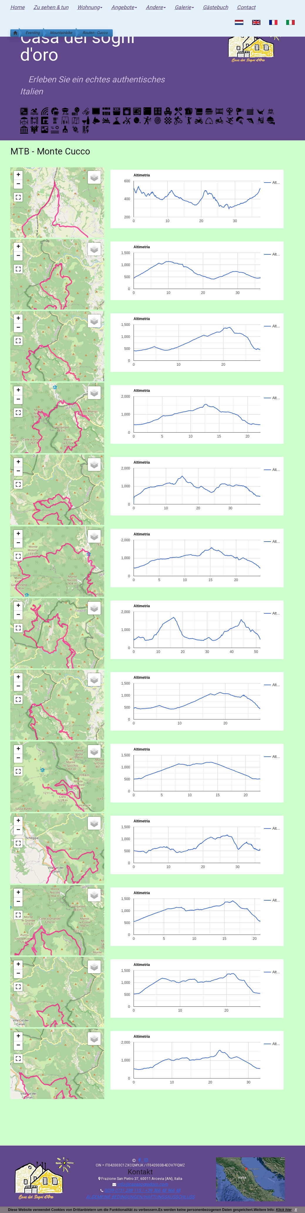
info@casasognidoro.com (142, 1184)
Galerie (184, 7)
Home (17, 7)
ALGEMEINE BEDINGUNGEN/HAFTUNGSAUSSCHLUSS (140, 1197)
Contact (246, 7)
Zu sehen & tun (50, 7)
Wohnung (89, 7)
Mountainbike (61, 32)
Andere (156, 7)
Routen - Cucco (94, 32)
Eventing (33, 32)
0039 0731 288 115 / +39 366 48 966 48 (142, 1190)
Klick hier (284, 1210)
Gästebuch (215, 7)
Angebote (124, 7)
